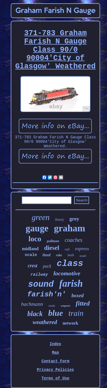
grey (74, 219)
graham (69, 228)
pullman (53, 241)
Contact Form (55, 361)
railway (39, 274)
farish (71, 283)
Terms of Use (55, 378)
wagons (65, 305)
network (70, 323)
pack (47, 266)
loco (34, 239)
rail (67, 249)
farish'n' (46, 294)
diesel (51, 247)
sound (41, 284)
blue (55, 312)
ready (52, 305)
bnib (71, 255)
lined (46, 255)
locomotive (67, 273)
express (82, 248)
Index (55, 344)
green (41, 217)
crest (32, 265)
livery (59, 220)
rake (59, 255)
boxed (77, 295)
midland (30, 248)
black (35, 313)
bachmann (32, 304)
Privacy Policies (55, 370)
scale (31, 255)
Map (55, 352)
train (75, 313)
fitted (83, 303)
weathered (45, 322)
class (70, 263)
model (82, 255)
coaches (73, 240)
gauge (37, 228)
